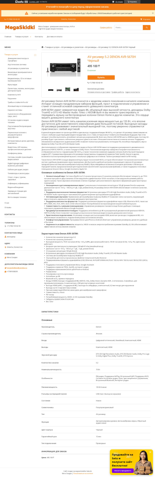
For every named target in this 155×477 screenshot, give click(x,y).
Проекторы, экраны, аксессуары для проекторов (21, 89)
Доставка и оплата (54, 36)
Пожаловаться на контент (83, 473)
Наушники (12, 98)
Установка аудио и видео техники (18, 121)
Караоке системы (15, 110)
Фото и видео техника (17, 197)
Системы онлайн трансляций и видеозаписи (20, 158)
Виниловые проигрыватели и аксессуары (20, 73)
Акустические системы (17, 64)
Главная (8, 36)
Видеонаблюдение (15, 187)
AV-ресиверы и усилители (72, 47)
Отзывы (8, 207)
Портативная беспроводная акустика (19, 127)
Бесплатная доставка (96, 89)
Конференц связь (15, 153)
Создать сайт (34, 2)
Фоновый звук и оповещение (20, 106)
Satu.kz (89, 471)
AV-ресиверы (90, 47)
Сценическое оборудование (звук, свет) (19, 115)
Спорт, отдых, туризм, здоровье (17, 178)
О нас (7, 203)
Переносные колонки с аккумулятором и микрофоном (17, 134)
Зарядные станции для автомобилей (17, 192)
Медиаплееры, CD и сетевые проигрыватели (19, 79)
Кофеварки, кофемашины (18, 183)
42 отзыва (119, 2)
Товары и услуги (21, 36)
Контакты (39, 36)
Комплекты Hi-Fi (14, 94)
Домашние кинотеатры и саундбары (18, 59)
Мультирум (12, 84)
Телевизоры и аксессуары (18, 173)
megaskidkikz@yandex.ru (17, 268)
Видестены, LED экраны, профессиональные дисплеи (19, 148)
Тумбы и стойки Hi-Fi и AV (18, 102)
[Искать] (147, 27)
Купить (101, 77)
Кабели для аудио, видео (18, 169)
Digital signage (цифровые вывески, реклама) (18, 164)
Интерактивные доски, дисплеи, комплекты (21, 142)
